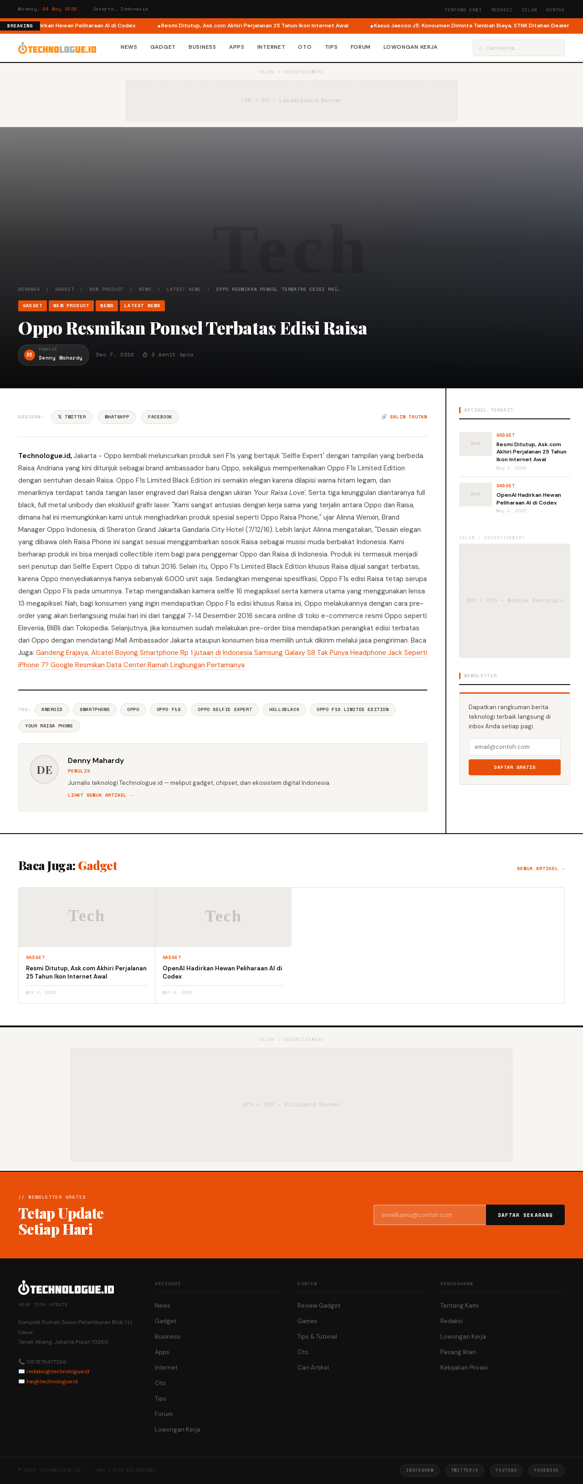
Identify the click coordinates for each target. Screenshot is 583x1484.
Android (51, 709)
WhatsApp (117, 416)
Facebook (160, 416)
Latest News (184, 289)
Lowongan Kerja (411, 47)
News (129, 47)
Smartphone (95, 709)
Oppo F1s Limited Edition (353, 709)
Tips (331, 47)
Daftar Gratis (515, 767)
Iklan (529, 9)
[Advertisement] (291, 217)
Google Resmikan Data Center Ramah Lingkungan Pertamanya (148, 665)
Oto (305, 47)
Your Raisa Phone (49, 725)
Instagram (419, 1470)
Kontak (555, 9)
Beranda (29, 289)
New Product (106, 289)
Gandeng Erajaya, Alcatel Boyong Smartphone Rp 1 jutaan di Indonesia (145, 652)
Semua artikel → (541, 868)
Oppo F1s (169, 709)
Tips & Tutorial (317, 1336)
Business (202, 47)
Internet (271, 47)
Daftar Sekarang (525, 1215)
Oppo (133, 709)
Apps (237, 47)
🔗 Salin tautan (404, 416)
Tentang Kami (463, 9)
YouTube (506, 1470)
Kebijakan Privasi (464, 1367)
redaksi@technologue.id (57, 1371)
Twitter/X (464, 1470)
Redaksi (502, 9)
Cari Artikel (313, 1367)
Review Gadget (318, 1305)
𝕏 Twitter (72, 416)
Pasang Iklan (458, 1352)
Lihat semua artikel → (100, 795)
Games (307, 1321)
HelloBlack (284, 709)
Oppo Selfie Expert (225, 709)
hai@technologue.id (52, 1381)
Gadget (163, 47)
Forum (361, 47)
